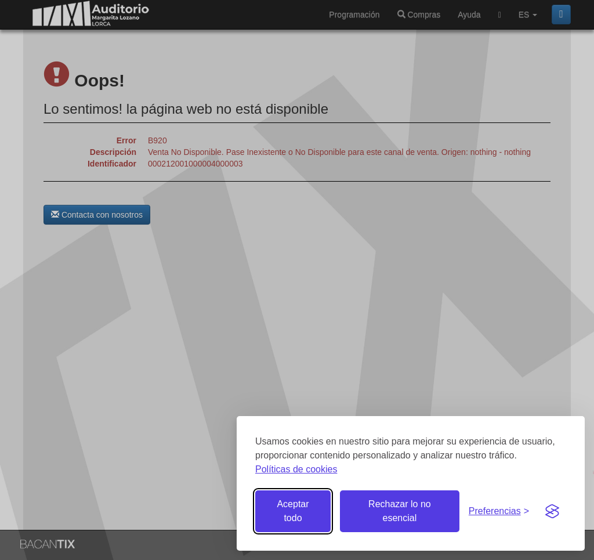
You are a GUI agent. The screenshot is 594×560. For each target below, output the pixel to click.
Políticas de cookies (296, 469)
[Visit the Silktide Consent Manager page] (552, 511)
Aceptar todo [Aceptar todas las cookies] (293, 511)
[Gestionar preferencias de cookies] (499, 511)
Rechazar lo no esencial (399, 511)
